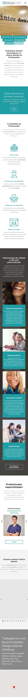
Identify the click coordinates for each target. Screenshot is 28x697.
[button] (1, 521)
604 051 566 (19, 3)
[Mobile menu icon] (25, 3)
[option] (14, 520)
